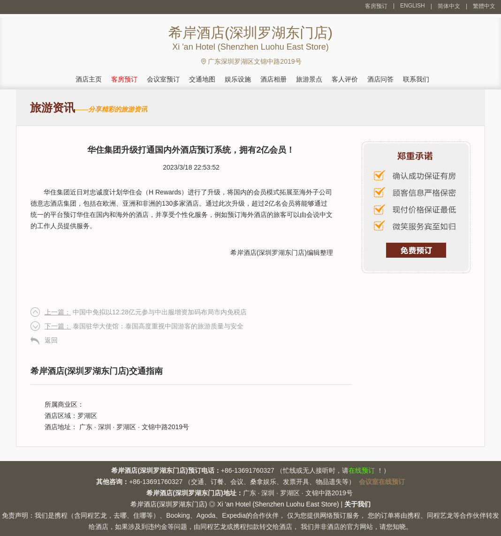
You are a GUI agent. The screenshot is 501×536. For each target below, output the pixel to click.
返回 (51, 340)
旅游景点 (309, 79)
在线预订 (362, 470)
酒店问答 (380, 79)
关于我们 (357, 504)
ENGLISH (412, 5)
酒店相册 (273, 79)
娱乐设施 (238, 79)
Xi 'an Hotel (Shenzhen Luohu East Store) (278, 504)
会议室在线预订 (382, 481)
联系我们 (416, 79)
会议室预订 (163, 79)
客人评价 (345, 79)
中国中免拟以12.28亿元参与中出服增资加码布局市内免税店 (146, 312)
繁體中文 (484, 6)
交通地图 (202, 79)
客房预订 (376, 6)
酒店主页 (89, 79)
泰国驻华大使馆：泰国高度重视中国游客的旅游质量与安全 (144, 326)
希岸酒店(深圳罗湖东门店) (268, 252)
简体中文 (449, 6)
